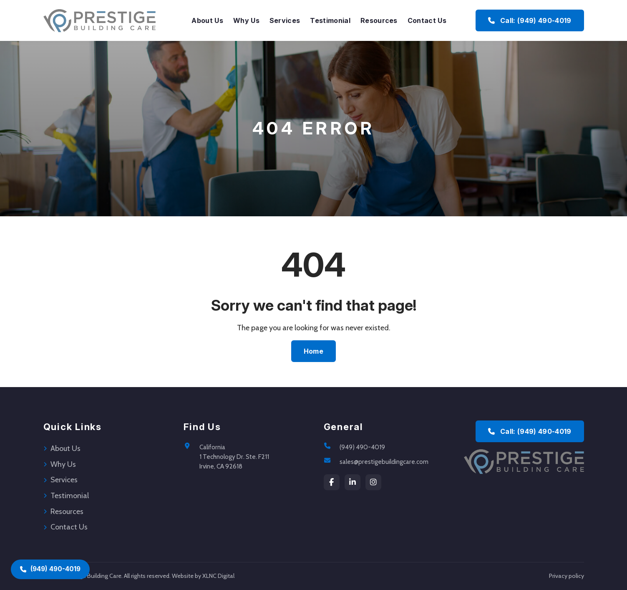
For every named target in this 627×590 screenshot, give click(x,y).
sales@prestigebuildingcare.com (384, 462)
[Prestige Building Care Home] (99, 20)
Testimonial (330, 20)
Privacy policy (566, 576)
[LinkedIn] (352, 482)
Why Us (246, 20)
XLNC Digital (218, 576)
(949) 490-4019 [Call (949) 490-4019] (50, 569)
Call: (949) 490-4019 (529, 431)
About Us (207, 20)
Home (313, 351)
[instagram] (373, 482)
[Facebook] (332, 482)
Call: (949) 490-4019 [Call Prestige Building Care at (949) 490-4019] (529, 20)
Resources (379, 20)
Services (284, 20)
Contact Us (427, 20)
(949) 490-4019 (362, 447)
